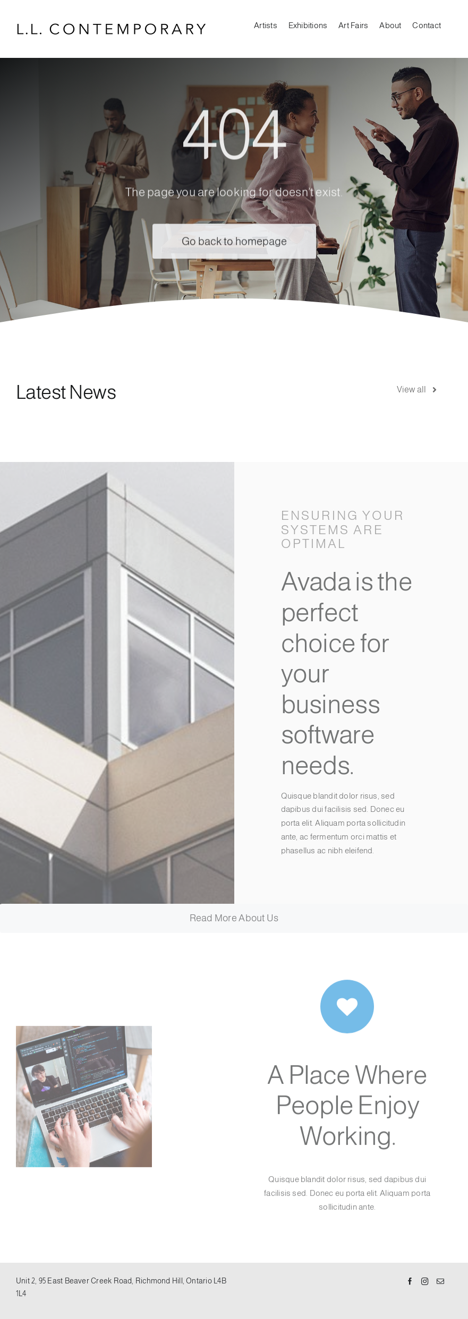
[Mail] (440, 1282)
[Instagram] (425, 1282)
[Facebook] (410, 1282)
